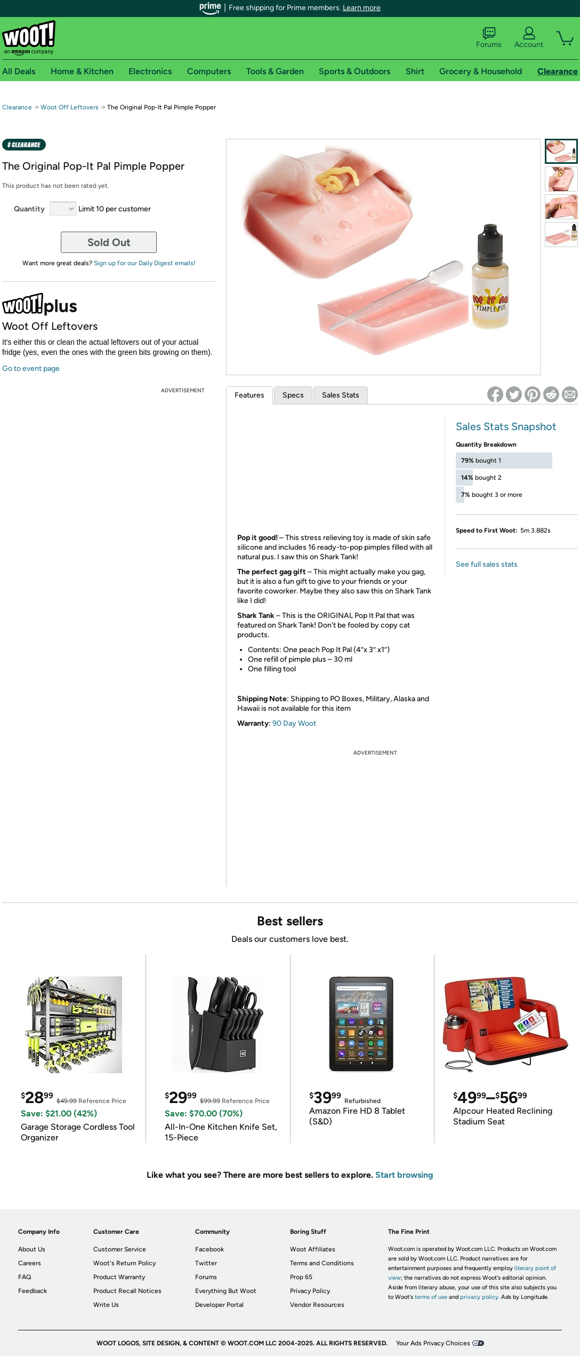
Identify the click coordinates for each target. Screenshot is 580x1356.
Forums (489, 38)
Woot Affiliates (312, 1249)
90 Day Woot (294, 723)
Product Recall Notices (127, 1291)
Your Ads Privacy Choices (433, 1343)
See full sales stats (487, 564)
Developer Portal (219, 1305)
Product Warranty (119, 1277)
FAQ (24, 1277)
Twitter (206, 1263)
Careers (29, 1263)
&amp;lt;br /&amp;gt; (330, 473)
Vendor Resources (317, 1305)
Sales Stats (340, 395)
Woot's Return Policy (124, 1263)
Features (249, 395)
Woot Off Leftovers (70, 107)
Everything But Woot (225, 1291)
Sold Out (109, 242)
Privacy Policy (310, 1291)
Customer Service (119, 1249)
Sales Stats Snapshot (506, 426)
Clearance (17, 107)
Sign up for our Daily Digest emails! (145, 263)
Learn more (362, 7)
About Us (31, 1249)
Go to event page (31, 368)
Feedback (32, 1291)
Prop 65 (301, 1277)
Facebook (209, 1249)
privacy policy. (480, 1297)
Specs (293, 395)
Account (528, 38)
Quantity (29, 208)
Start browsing (404, 1175)
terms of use (431, 1297)
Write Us (106, 1305)
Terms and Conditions (322, 1263)
